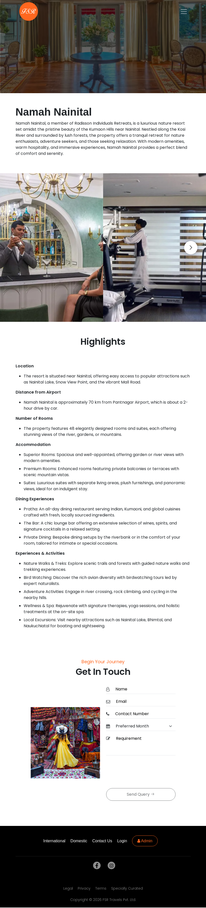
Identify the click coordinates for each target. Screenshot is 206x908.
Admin (144, 841)
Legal (68, 888)
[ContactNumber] (144, 714)
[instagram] (110, 865)
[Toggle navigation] (184, 11)
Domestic (78, 841)
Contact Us (102, 841)
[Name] (144, 689)
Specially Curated (127, 888)
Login (122, 841)
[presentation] (144, 772)
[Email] (144, 701)
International (54, 841)
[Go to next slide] (190, 247)
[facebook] (96, 865)
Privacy (84, 888)
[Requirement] (144, 744)
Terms (100, 888)
